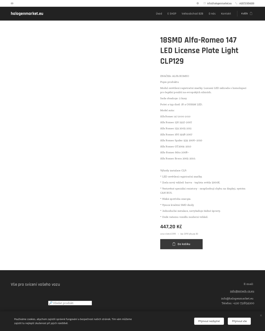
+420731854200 (246, 3)
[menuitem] (163, 13)
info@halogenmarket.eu (219, 3)
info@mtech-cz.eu (242, 291)
